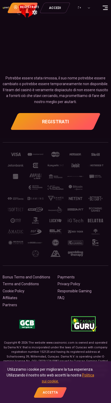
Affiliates (10, 298)
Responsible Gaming (75, 291)
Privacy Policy (69, 284)
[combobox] (85, 8)
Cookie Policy (13, 291)
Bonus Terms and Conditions (26, 277)
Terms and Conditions (21, 284)
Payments (66, 277)
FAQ (61, 298)
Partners (10, 305)
